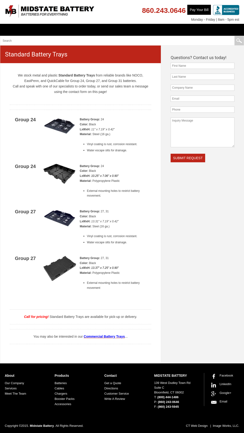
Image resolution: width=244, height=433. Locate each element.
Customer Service (116, 393)
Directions (111, 388)
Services (11, 388)
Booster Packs (65, 399)
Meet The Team (15, 393)
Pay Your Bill (199, 10)
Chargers (61, 393)
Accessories (63, 404)
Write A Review (114, 399)
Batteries (61, 383)
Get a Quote (112, 383)
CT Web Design (197, 426)
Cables (59, 388)
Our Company (14, 383)
